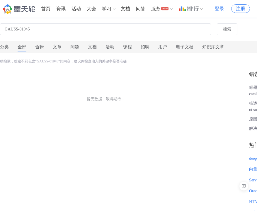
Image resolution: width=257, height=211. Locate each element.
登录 (219, 8)
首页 (45, 8)
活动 (76, 8)
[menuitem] (45, 9)
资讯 (61, 8)
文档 (125, 8)
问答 (140, 8)
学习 (106, 8)
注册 (240, 8)
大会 (91, 8)
